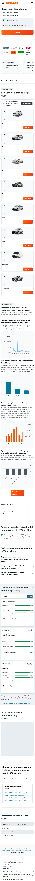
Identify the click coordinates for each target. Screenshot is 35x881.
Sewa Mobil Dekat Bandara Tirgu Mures (16, 798)
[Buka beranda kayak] (12, 3)
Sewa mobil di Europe (24, 848)
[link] (17, 493)
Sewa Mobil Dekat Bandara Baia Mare (16, 800)
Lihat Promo (28, 127)
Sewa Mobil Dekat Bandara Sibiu (14, 795)
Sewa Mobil (14, 848)
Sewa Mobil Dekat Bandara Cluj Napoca (16, 792)
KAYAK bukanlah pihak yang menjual (18, 872)
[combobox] (11, 13)
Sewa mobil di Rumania (8, 850)
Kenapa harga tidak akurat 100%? (18, 879)
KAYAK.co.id (6, 848)
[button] (3, 3)
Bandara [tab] (6, 779)
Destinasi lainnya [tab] (17, 779)
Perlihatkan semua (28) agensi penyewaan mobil (16, 703)
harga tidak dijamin (7, 866)
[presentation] (33, 587)
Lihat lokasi (30, 619)
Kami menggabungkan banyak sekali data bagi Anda (18, 875)
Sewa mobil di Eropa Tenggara (23, 850)
